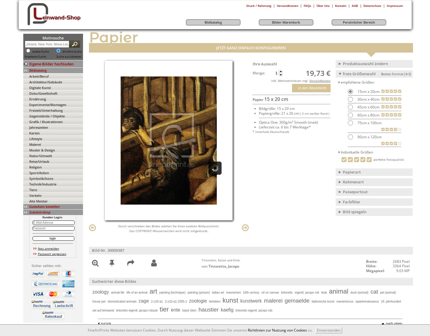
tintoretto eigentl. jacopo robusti (137, 310)
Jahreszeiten (38, 127)
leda (324, 292)
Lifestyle (35, 138)
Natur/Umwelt (40, 156)
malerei (273, 300)
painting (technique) (172, 292)
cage (144, 300)
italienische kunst (323, 301)
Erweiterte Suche (35, 57)
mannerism (233, 292)
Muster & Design (42, 150)
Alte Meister (38, 201)
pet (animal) (388, 292)
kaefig (227, 309)
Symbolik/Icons (41, 178)
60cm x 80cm (368, 115)
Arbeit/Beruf (39, 76)
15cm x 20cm (368, 91)
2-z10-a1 (157, 301)
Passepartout (355, 191)
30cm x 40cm (368, 99)
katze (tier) (189, 310)
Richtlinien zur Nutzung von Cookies (277, 330)
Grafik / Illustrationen (46, 121)
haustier (209, 309)
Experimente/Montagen (47, 104)
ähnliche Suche (72, 51)
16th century (251, 292)
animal (338, 291)
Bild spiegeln (354, 211)
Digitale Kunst (40, 87)
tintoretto (287, 292)
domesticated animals (122, 301)
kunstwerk (251, 300)
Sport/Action (39, 173)
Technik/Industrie (42, 184)
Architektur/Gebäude (45, 82)
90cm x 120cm (369, 136)
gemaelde (297, 300)
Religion (35, 167)
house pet (99, 301)
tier (164, 309)
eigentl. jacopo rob (307, 292)
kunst (230, 300)
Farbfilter (351, 202)
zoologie (198, 300)
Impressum (395, 6)
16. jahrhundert (391, 301)
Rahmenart (353, 182)
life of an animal (137, 292)
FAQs (307, 6)
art (153, 291)
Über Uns (323, 6)
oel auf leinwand (103, 310)
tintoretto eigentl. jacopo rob (254, 310)
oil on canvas (270, 292)
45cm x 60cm (368, 107)
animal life (118, 292)
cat (374, 292)
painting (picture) (199, 292)
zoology (101, 291)
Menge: (259, 73)
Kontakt (340, 6)
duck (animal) (359, 292)
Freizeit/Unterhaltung (46, 110)
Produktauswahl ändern (365, 63)
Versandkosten (287, 6)
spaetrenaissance (367, 301)
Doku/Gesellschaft (43, 93)
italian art (218, 292)
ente (175, 309)
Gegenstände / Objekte (47, 116)
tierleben (214, 301)
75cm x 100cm (369, 122)
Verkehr (35, 195)
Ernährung (37, 99)
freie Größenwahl (377, 73)
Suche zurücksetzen (69, 57)
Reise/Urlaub (39, 161)
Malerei (35, 144)
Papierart (352, 172)
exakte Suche (40, 51)
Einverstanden (329, 330)
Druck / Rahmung (258, 6)
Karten (34, 133)
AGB (355, 6)
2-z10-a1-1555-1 (176, 301)
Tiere (33, 190)
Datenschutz (372, 6)
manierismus (345, 301)
